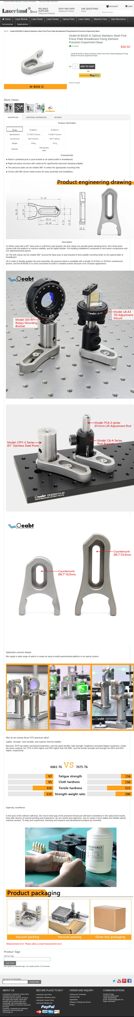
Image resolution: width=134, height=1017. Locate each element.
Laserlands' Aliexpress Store (45, 997)
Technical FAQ (74, 997)
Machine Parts (100, 19)
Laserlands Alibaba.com (44, 1003)
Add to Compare (74, 83)
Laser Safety (84, 19)
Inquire (83, 11)
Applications (22, 24)
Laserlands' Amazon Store (45, 1000)
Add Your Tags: (9, 956)
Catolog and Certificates (46, 13)
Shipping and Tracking (66, 11)
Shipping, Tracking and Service (80, 1002)
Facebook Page (108, 994)
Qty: (70, 66)
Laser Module (21, 19)
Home (6, 19)
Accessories (7, 24)
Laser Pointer (53, 19)
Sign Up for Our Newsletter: (12, 979)
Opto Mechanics (118, 19)
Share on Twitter (90, 83)
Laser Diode (37, 19)
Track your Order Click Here (48, 1)
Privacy (72, 1005)
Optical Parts (69, 19)
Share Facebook (85, 83)
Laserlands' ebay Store (44, 995)
